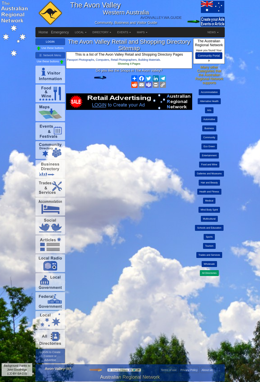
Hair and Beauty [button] (209, 182)
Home (43, 32)
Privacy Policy (189, 370)
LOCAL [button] (81, 32)
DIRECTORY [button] (101, 32)
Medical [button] (209, 200)
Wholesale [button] (209, 264)
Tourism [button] (209, 246)
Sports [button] (209, 237)
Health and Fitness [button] (209, 191)
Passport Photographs (80, 59)
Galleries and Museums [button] (209, 173)
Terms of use (168, 370)
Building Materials (149, 59)
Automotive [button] (209, 119)
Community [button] (209, 137)
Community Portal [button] (209, 55)
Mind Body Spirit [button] (209, 209)
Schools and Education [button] (209, 227)
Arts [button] (209, 110)
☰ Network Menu (50, 55)
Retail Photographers (124, 59)
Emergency (60, 32)
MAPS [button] (142, 32)
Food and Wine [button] (209, 164)
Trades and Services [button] (209, 255)
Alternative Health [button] (209, 101)
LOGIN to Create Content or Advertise (50, 356)
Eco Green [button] (209, 146)
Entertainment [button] (209, 155)
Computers (102, 59)
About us (206, 370)
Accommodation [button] (209, 92)
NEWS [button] (213, 32)
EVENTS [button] (124, 32)
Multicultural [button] (209, 218)
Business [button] (209, 128)
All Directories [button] (209, 273)
